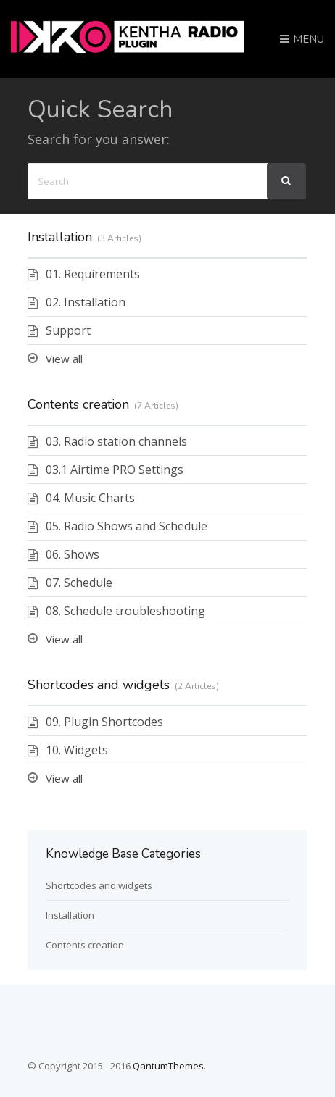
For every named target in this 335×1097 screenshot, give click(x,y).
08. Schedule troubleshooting (125, 611)
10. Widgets (77, 750)
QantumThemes (168, 1065)
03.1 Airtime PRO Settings (114, 469)
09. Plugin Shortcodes (104, 722)
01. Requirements (93, 274)
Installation (60, 237)
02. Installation (85, 302)
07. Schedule (79, 583)
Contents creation (78, 404)
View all (64, 358)
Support (68, 330)
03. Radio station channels (116, 441)
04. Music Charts (90, 498)
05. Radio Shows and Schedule (126, 526)
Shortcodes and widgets (99, 684)
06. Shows (72, 554)
